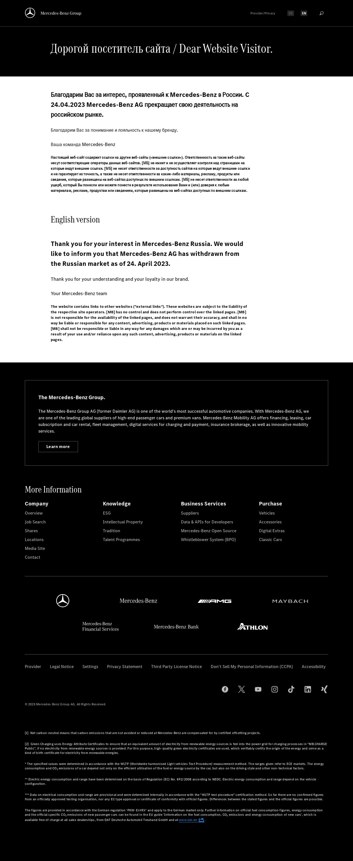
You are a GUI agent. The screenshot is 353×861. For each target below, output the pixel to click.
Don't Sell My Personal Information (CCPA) (252, 666)
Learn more (58, 446)
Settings (90, 666)
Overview (34, 513)
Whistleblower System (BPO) (208, 539)
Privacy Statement (124, 666)
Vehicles (267, 513)
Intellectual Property (123, 522)
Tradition (111, 531)
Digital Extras (272, 531)
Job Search (35, 522)
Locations (34, 539)
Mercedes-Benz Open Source (208, 531)
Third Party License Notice (176, 666)
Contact (32, 557)
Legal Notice (62, 666)
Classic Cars (270, 539)
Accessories (270, 522)
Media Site (35, 548)
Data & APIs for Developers (207, 522)
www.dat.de (191, 820)
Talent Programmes (121, 539)
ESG (107, 513)
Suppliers (190, 513)
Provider (33, 666)
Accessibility (314, 666)
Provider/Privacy (263, 13)
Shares (31, 531)
